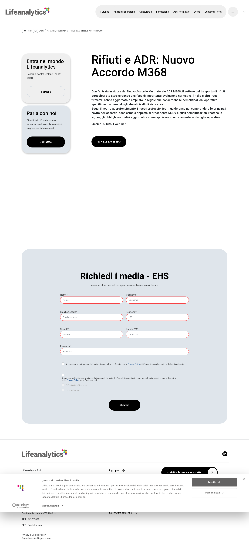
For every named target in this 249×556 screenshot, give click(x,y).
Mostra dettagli (50, 549)
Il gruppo (46, 91)
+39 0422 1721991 (36, 503)
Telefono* (131, 312)
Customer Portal (213, 11)
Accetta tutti (214, 526)
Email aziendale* (68, 312)
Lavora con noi (118, 495)
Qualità (113, 478)
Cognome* (132, 294)
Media (112, 504)
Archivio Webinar (58, 31)
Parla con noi (117, 487)
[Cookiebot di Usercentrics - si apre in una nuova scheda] (20, 549)
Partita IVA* (132, 329)
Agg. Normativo (181, 11)
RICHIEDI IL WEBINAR (109, 141)
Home (29, 31)
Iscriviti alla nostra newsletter (185, 472)
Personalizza (214, 536)
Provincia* (65, 346)
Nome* (64, 294)
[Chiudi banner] (244, 523)
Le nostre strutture (120, 512)
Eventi (197, 11)
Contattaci (46, 141)
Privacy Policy (134, 364)
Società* (64, 329)
